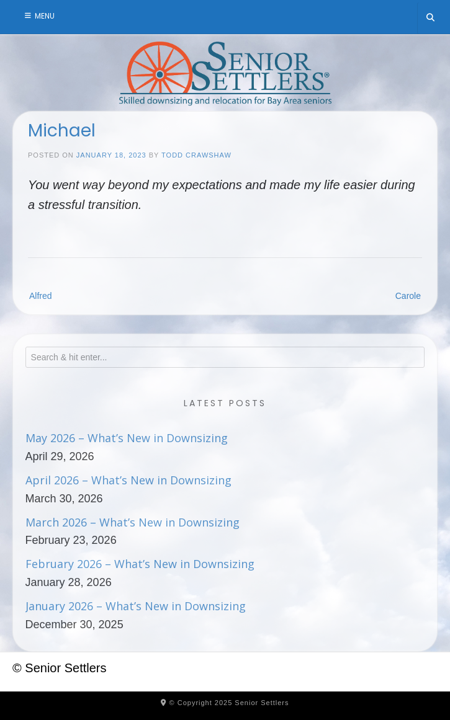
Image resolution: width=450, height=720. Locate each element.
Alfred (40, 296)
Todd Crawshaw (196, 155)
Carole (408, 296)
